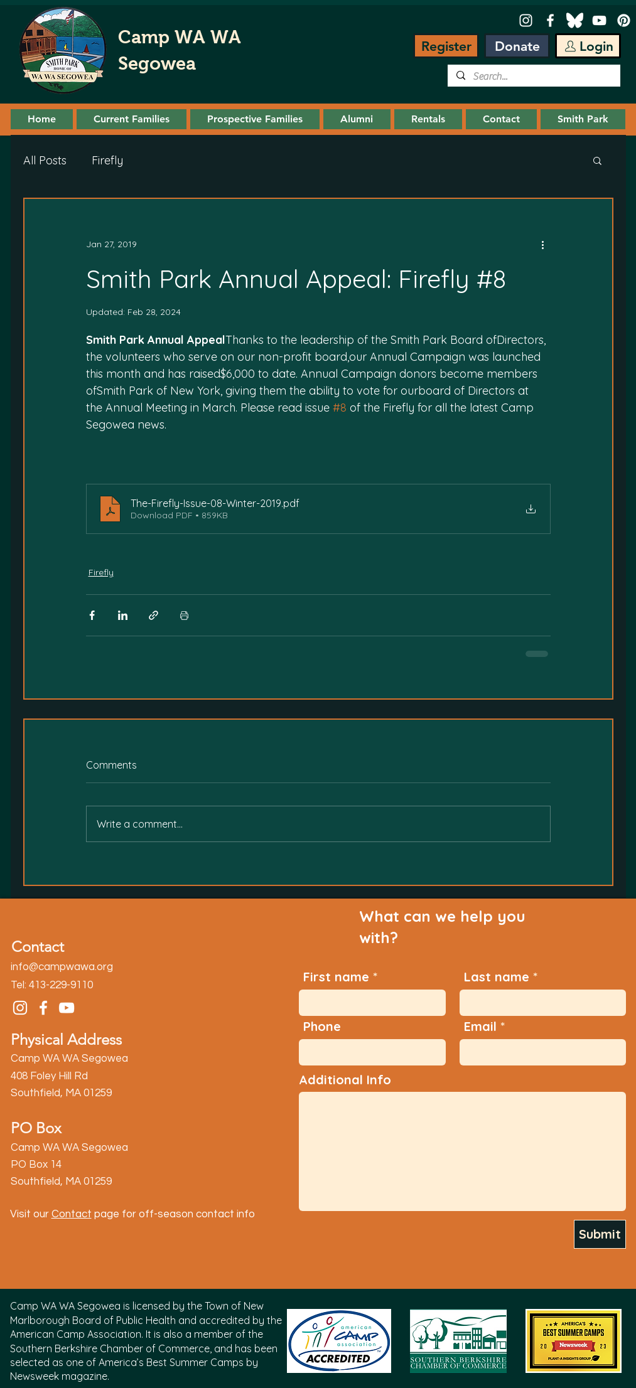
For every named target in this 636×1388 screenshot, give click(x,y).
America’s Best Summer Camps (171, 1362)
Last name (496, 977)
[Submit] (600, 1234)
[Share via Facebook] (92, 615)
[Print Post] (184, 615)
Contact (71, 1214)
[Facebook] (550, 20)
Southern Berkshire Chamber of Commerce (110, 1348)
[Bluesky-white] (574, 20)
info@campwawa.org (62, 967)
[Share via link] (153, 615)
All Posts (45, 160)
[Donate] (517, 45)
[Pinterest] (623, 20)
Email (480, 1026)
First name (336, 977)
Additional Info (345, 1080)
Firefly (107, 160)
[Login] (588, 45)
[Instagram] (525, 20)
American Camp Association (75, 1334)
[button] (131, 119)
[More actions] (543, 244)
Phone (322, 1026)
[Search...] (533, 76)
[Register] (446, 45)
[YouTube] (599, 20)
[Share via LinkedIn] (123, 615)
